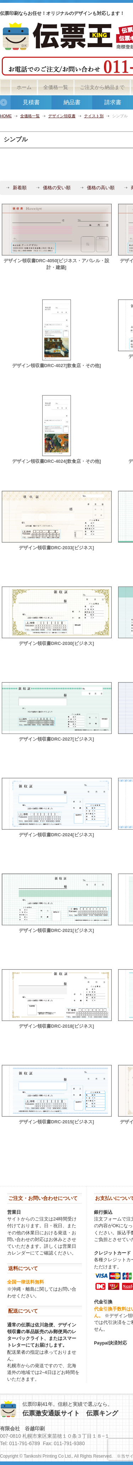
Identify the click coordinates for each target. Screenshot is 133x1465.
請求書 (112, 102)
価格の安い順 (57, 187)
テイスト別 (94, 116)
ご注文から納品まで (102, 87)
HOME (6, 116)
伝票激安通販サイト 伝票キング (70, 1413)
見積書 (31, 102)
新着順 (20, 187)
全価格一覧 (55, 87)
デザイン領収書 (62, 116)
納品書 (72, 102)
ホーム (24, 87)
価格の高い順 (101, 187)
